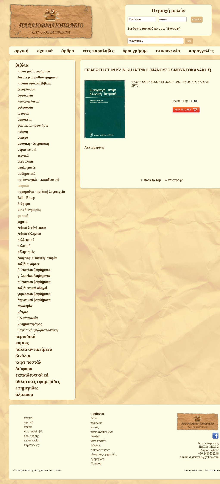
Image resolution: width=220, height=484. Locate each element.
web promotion (212, 470)
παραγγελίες (31, 445)
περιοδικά (96, 422)
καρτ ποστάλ (98, 441)
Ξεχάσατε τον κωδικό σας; (146, 28)
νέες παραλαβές (33, 431)
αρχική (28, 418)
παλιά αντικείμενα (101, 431)
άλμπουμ (95, 463)
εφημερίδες (97, 459)
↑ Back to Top (151, 180)
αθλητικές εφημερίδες (103, 454)
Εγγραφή (174, 28)
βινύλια (95, 436)
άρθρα (28, 427)
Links (58, 470)
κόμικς (94, 427)
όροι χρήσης (31, 436)
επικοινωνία (31, 440)
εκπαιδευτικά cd (100, 450)
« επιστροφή (174, 180)
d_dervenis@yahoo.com (203, 457)
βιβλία (94, 418)
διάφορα (95, 445)
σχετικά (28, 422)
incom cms (197, 470)
